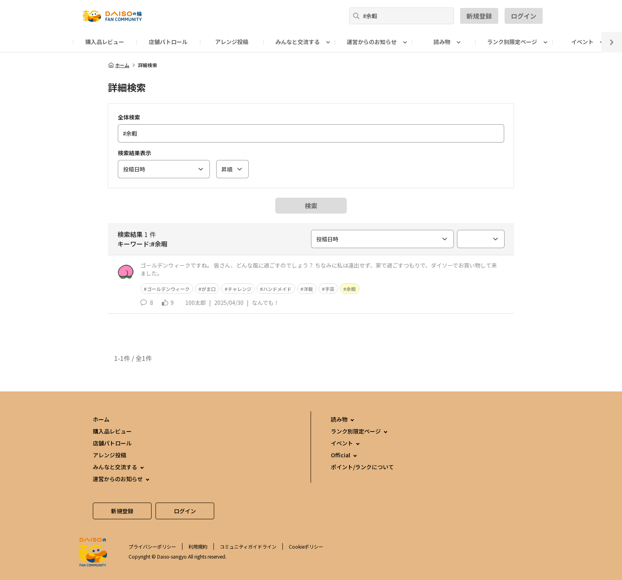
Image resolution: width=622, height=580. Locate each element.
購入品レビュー (104, 42)
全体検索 (129, 117)
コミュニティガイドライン (248, 546)
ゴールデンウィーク (168, 288)
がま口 (209, 288)
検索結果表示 (134, 153)
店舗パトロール (168, 42)
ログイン (523, 16)
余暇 (351, 288)
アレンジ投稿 (231, 42)
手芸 (329, 288)
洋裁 (308, 288)
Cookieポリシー (306, 546)
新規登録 (479, 16)
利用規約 (197, 546)
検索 (311, 205)
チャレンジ (239, 288)
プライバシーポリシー (152, 546)
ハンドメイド (277, 288)
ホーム (118, 65)
